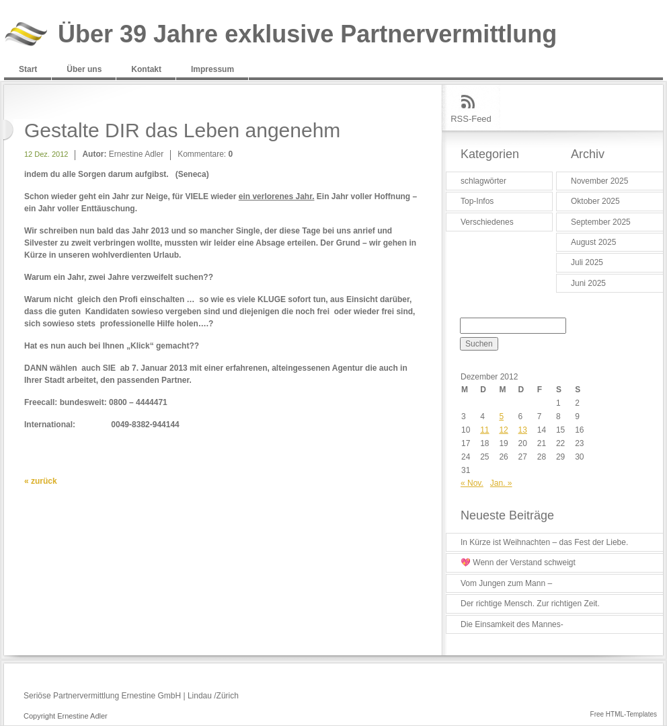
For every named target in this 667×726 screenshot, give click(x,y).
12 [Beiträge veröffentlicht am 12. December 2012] (503, 430)
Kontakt (146, 69)
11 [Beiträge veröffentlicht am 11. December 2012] (484, 430)
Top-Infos (477, 201)
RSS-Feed (471, 119)
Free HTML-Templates (623, 714)
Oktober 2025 (595, 201)
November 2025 (599, 181)
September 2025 (601, 222)
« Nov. (472, 483)
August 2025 (593, 242)
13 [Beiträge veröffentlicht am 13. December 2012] (522, 430)
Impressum (212, 69)
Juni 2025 (588, 283)
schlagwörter (483, 181)
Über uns (84, 69)
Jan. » (501, 483)
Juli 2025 (587, 262)
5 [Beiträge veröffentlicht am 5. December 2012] (501, 416)
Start (28, 69)
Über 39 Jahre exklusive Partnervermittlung (307, 35)
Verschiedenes (487, 222)
